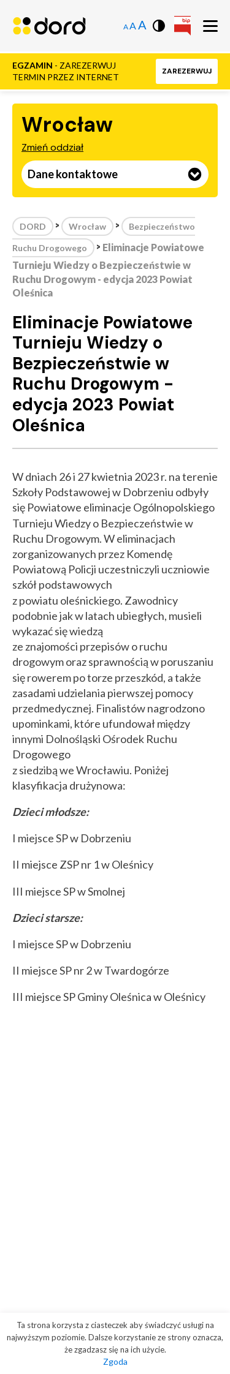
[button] (187, 71)
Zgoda (115, 1361)
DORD (33, 226)
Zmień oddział (52, 147)
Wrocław (87, 226)
